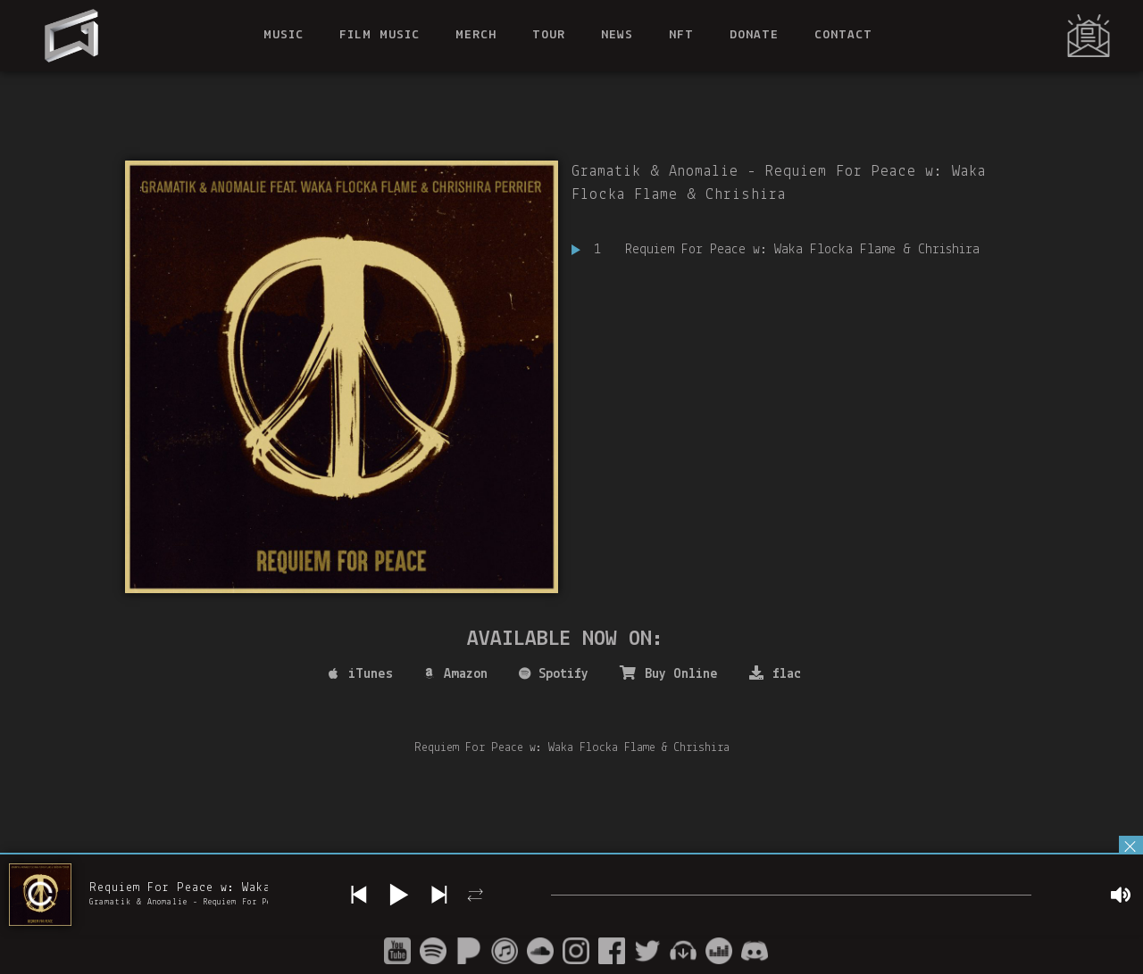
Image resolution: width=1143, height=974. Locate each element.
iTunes (361, 674)
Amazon (456, 674)
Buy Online (669, 673)
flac (775, 673)
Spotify (553, 674)
